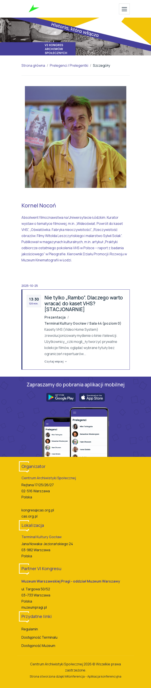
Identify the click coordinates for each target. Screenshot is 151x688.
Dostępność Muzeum (38, 645)
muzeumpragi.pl (34, 607)
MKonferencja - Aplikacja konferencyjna (93, 676)
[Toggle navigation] (124, 8)
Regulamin (29, 629)
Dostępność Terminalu (39, 637)
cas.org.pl (29, 516)
